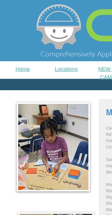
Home (23, 69)
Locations (66, 69)
